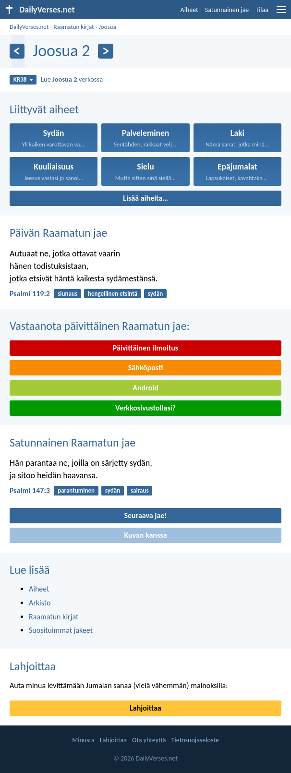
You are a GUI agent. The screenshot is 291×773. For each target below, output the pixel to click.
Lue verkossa (72, 79)
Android (145, 387)
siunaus (67, 293)
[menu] (281, 13)
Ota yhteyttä (149, 740)
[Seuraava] (105, 51)
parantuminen (76, 490)
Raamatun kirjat (73, 26)
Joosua (107, 26)
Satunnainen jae (227, 10)
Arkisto (40, 602)
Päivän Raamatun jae (58, 233)
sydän (155, 293)
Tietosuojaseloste (195, 740)
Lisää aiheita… (145, 198)
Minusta (83, 740)
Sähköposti (145, 367)
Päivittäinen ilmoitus (145, 347)
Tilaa (261, 10)
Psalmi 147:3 (30, 490)
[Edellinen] (17, 51)
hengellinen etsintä (112, 293)
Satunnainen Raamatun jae (72, 442)
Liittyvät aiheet (44, 109)
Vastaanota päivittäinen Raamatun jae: (100, 326)
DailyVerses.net (29, 26)
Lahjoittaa (33, 666)
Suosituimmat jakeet (61, 630)
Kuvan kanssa (145, 535)
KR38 (23, 79)
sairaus (140, 490)
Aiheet (189, 10)
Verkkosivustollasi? (145, 407)
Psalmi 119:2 (30, 293)
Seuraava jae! (145, 515)
